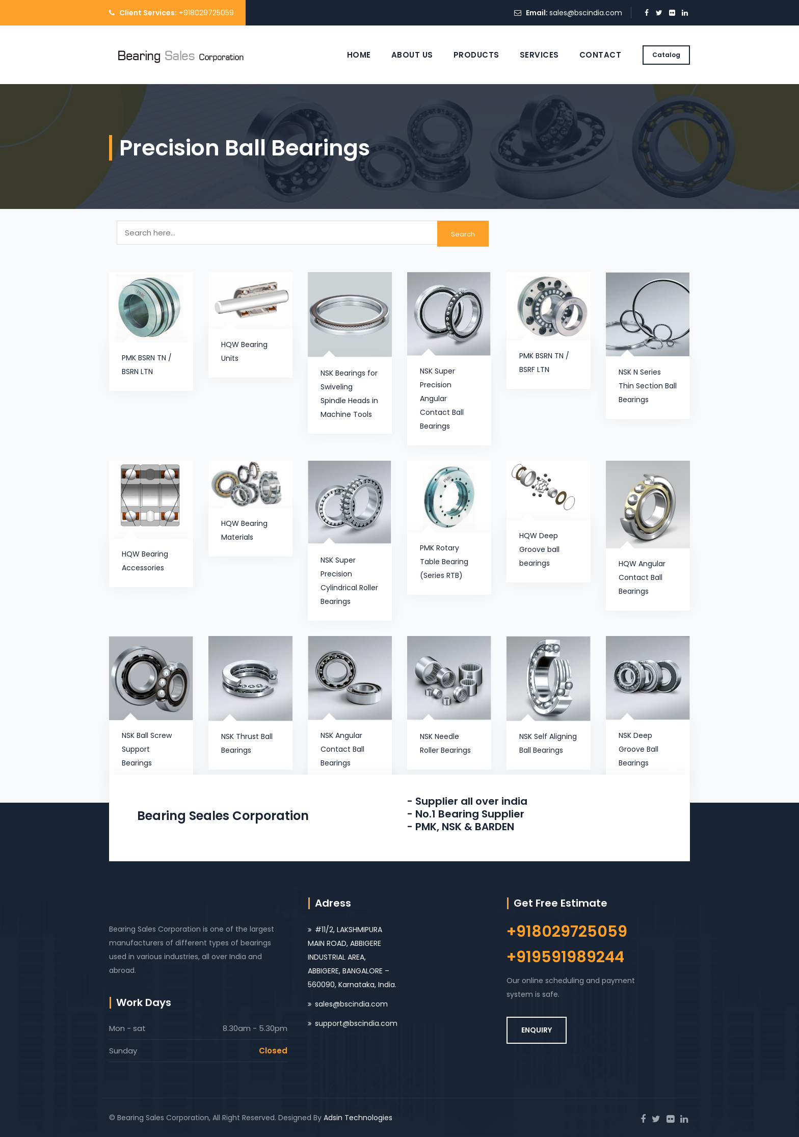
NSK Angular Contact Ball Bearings (342, 749)
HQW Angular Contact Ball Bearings (642, 577)
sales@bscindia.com (585, 13)
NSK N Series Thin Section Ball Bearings (648, 386)
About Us (412, 54)
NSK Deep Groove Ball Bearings (638, 749)
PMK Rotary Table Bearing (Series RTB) (444, 561)
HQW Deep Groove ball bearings (539, 549)
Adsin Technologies (358, 1118)
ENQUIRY (536, 1030)
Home (359, 54)
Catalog (666, 54)
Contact (600, 54)
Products (476, 54)
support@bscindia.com (356, 1023)
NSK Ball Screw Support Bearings (147, 749)
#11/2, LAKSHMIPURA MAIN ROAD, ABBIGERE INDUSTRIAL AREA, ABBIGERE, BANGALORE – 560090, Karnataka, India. (352, 957)
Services (539, 54)
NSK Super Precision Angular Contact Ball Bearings (442, 398)
